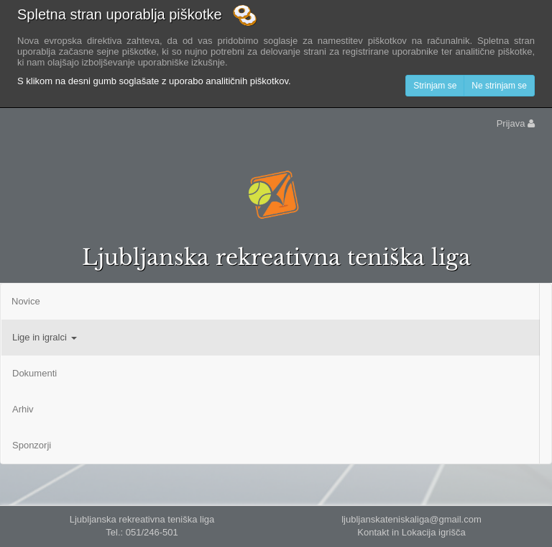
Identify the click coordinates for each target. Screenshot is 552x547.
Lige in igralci (44, 337)
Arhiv (23, 409)
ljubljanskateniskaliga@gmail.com (411, 519)
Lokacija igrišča (434, 532)
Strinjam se (434, 86)
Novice (26, 301)
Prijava (516, 123)
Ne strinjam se (499, 86)
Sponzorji (31, 445)
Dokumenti (34, 373)
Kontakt (373, 532)
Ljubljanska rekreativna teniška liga (276, 257)
